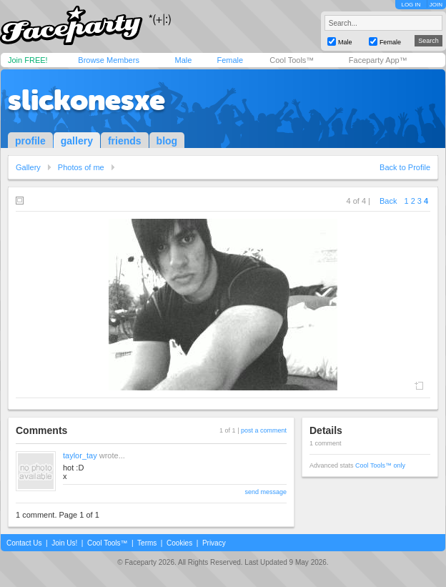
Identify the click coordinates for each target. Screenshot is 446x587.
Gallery (28, 167)
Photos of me (81, 167)
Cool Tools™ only (380, 465)
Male (183, 60)
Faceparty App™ (378, 60)
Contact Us (23, 543)
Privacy (214, 543)
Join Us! (64, 543)
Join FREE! (28, 60)
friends (125, 141)
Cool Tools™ (291, 60)
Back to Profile (405, 167)
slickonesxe (86, 100)
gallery (77, 141)
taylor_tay (80, 455)
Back (388, 201)
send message (265, 491)
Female (230, 60)
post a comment (264, 430)
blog (167, 141)
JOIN (436, 4)
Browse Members (108, 60)
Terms (147, 543)
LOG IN (410, 4)
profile (30, 141)
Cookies (179, 543)
